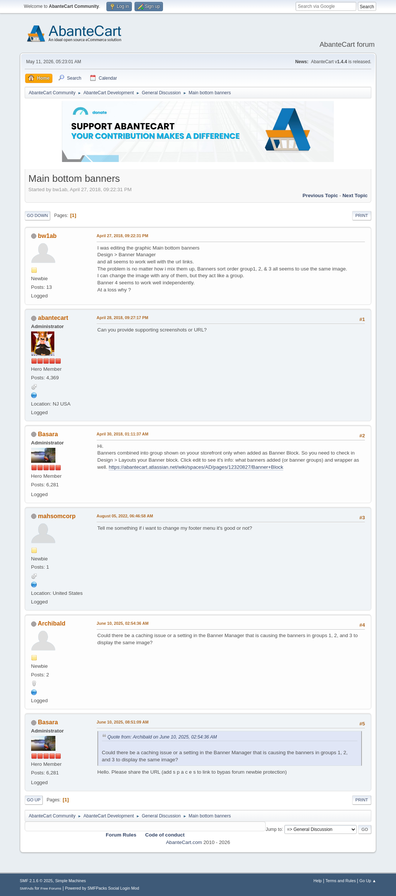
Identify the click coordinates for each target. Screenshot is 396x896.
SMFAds (27, 888)
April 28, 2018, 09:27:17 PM (122, 317)
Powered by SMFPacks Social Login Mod (102, 888)
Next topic (355, 195)
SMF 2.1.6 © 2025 (36, 880)
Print (362, 215)
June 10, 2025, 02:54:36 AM (123, 623)
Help (318, 880)
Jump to (274, 829)
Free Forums (50, 888)
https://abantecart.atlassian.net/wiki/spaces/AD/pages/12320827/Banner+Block (196, 467)
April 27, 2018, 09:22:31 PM (122, 235)
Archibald (52, 623)
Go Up (33, 800)
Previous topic (320, 195)
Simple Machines (70, 880)
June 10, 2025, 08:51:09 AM (123, 722)
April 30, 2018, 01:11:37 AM (122, 434)
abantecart (53, 318)
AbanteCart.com (184, 842)
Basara (48, 434)
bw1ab (47, 236)
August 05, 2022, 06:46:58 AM (125, 516)
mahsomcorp (56, 516)
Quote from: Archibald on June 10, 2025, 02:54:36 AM (162, 737)
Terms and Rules (341, 880)
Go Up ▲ (367, 880)
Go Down (37, 215)
